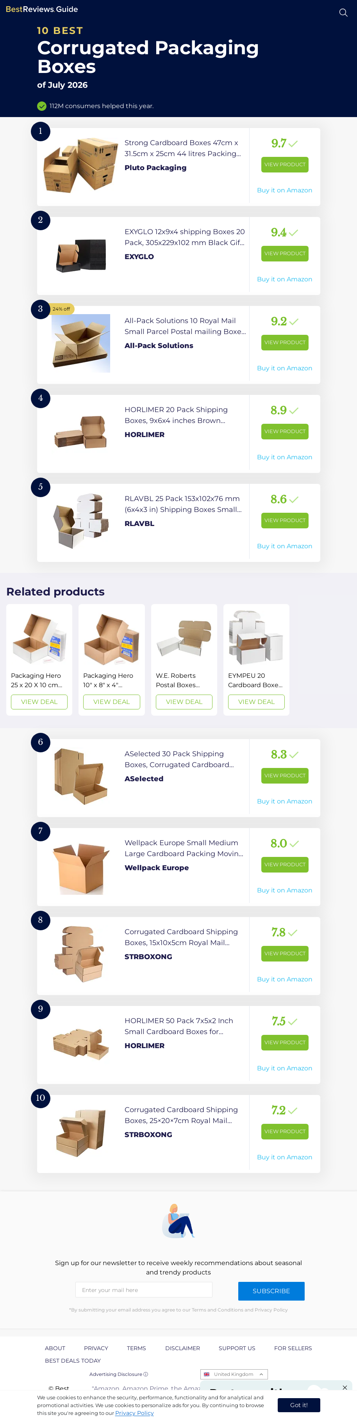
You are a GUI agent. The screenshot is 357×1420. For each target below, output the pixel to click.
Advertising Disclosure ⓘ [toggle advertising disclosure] (118, 1374)
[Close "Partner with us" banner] (345, 1387)
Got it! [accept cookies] (299, 1405)
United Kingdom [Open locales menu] (234, 1374)
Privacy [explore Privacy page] (96, 1348)
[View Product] (178, 167)
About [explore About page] (55, 1348)
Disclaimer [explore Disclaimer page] (182, 1348)
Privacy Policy (134, 1412)
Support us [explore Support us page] (237, 1348)
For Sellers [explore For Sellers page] (293, 1348)
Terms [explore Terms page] (136, 1348)
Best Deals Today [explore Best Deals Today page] (73, 1360)
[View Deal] (39, 660)
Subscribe (271, 1291)
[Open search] (343, 13)
